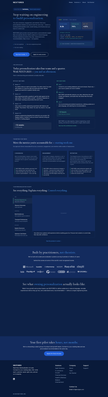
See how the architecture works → (68, 125)
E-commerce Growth (59, 372)
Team (71, 370)
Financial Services (60, 375)
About (84, 2)
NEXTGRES (18, 2)
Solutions (77, 2)
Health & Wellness (60, 377)
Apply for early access (39, 54)
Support (85, 368)
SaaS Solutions (59, 368)
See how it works (21, 54)
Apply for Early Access (54, 353)
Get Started (90, 2)
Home (71, 2)
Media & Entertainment (59, 381)
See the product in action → (54, 241)
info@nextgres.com (78, 389)
